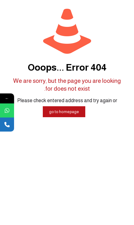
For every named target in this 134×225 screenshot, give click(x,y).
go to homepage (64, 111)
